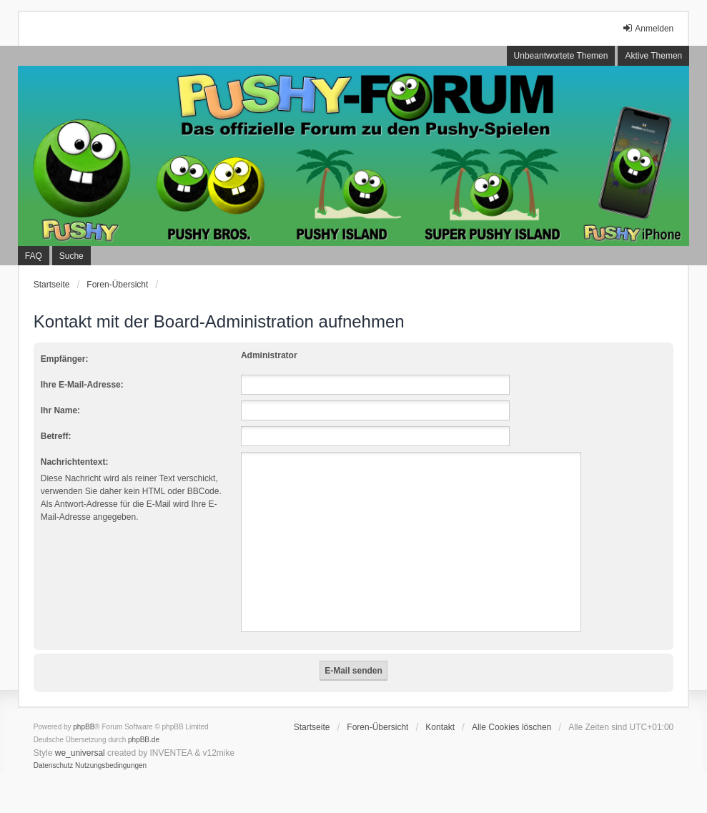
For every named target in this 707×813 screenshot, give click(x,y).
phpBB (83, 727)
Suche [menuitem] (71, 256)
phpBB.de (143, 740)
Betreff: (56, 436)
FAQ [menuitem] (33, 256)
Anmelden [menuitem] (647, 28)
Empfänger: (65, 359)
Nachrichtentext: (75, 462)
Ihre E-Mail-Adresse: (82, 385)
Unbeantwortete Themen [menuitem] (561, 56)
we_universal (80, 753)
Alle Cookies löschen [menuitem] (511, 727)
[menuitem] (54, 765)
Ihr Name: (60, 410)
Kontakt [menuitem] (440, 727)
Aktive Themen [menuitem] (653, 56)
